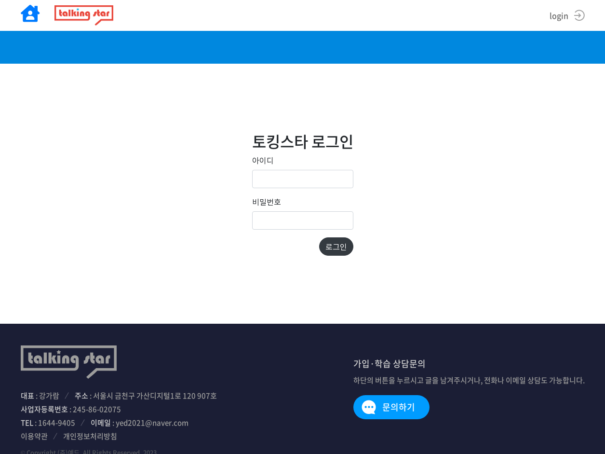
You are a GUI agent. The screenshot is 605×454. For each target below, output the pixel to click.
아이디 (263, 160)
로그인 (336, 246)
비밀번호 (266, 201)
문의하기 (398, 406)
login (559, 15)
